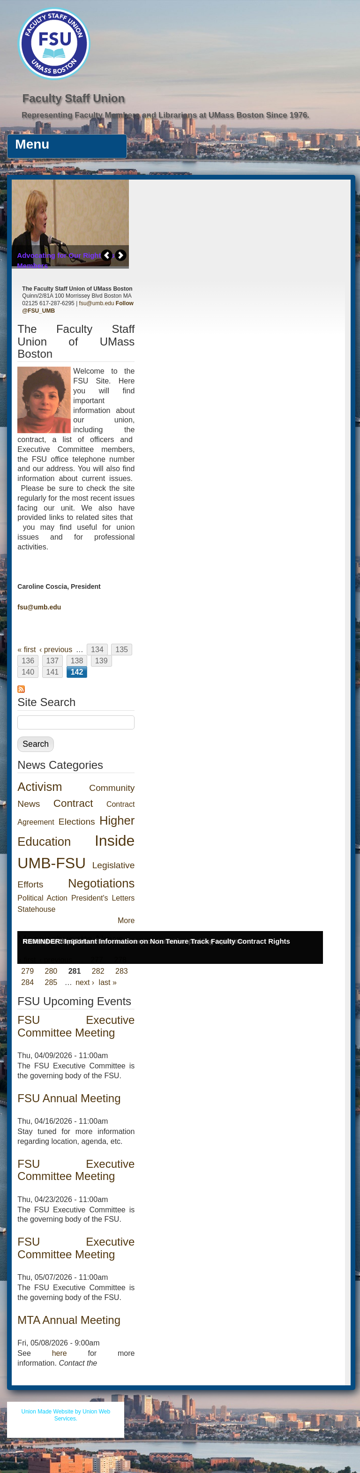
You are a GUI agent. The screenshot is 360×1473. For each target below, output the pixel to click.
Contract (73, 803)
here (59, 1353)
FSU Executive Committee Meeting (76, 1026)
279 (27, 971)
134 (97, 650)
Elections (77, 822)
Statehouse (36, 909)
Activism (39, 786)
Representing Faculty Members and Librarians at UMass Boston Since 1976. (165, 115)
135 (121, 650)
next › (84, 982)
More (126, 920)
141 (52, 672)
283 (121, 971)
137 (52, 661)
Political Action (42, 898)
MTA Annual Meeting (68, 1320)
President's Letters (103, 898)
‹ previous (55, 650)
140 (28, 672)
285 (51, 982)
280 (51, 971)
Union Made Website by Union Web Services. (66, 1415)
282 (98, 971)
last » (108, 982)
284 (27, 982)
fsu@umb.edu (96, 303)
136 (28, 661)
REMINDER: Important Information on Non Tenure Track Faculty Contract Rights (156, 941)
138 (77, 661)
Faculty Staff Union (73, 98)
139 (101, 661)
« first (26, 650)
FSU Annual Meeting (68, 1098)
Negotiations (101, 883)
